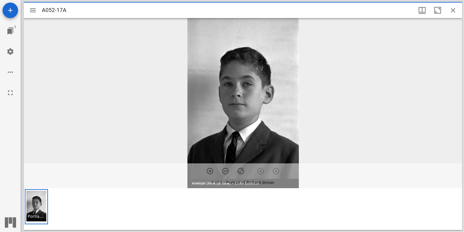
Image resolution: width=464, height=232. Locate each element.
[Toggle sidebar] (33, 10)
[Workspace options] (10, 72)
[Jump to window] (10, 31)
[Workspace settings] (10, 51)
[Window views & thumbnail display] (422, 10)
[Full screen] (10, 93)
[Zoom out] (225, 171)
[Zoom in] (210, 171)
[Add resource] (10, 10)
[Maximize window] (437, 10)
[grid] (243, 209)
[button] (36, 207)
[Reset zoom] (241, 171)
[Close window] (453, 10)
